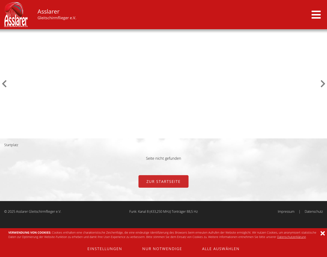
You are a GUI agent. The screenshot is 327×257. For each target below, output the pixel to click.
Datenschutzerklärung (291, 237)
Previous (4, 84)
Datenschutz (314, 211)
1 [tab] (150, 135)
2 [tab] (155, 135)
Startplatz (11, 145)
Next (323, 84)
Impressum (286, 211)
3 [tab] (161, 135)
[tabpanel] (163, 83)
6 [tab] (177, 135)
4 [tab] (166, 135)
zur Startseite (163, 181)
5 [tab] (172, 135)
